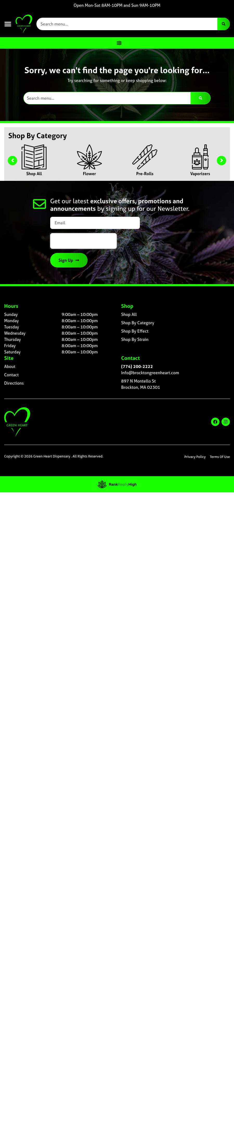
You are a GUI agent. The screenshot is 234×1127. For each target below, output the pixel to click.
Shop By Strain (134, 339)
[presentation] (83, 241)
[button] (7, 24)
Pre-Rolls (144, 173)
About (9, 366)
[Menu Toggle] (119, 43)
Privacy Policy (195, 457)
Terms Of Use (220, 457)
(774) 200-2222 (137, 366)
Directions (14, 383)
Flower (89, 173)
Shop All (34, 173)
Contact (11, 375)
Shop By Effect (134, 331)
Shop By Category (137, 323)
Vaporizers (200, 173)
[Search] (223, 24)
